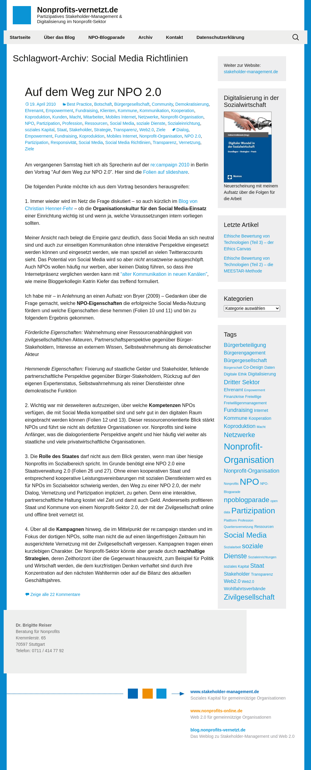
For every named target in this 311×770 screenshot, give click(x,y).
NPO (29, 123)
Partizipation (48, 123)
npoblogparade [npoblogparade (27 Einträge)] (246, 500)
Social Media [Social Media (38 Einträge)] (245, 535)
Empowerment (59, 110)
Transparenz (125, 129)
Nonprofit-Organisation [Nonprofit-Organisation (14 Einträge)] (251, 471)
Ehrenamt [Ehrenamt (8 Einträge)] (233, 389)
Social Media (122, 123)
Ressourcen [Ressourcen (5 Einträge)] (264, 527)
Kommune (127, 110)
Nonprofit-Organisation (182, 117)
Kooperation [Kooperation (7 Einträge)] (260, 418)
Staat (62, 129)
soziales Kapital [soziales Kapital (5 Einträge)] (236, 566)
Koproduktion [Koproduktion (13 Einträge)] (239, 426)
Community (162, 104)
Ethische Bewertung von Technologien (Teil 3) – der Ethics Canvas (249, 242)
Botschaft (103, 104)
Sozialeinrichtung (184, 123)
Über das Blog (59, 37)
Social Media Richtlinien (128, 142)
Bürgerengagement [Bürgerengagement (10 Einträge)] (244, 352)
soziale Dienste (150, 123)
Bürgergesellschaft (131, 104)
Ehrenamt (34, 110)
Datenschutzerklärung (220, 37)
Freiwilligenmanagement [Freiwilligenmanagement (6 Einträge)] (245, 403)
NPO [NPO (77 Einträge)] (249, 482)
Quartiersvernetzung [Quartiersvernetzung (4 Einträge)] (238, 527)
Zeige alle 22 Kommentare (55, 594)
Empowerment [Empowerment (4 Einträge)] (254, 390)
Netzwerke (148, 117)
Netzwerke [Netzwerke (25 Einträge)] (239, 435)
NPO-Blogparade (106, 37)
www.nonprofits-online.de (216, 710)
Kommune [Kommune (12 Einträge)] (236, 418)
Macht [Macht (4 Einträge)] (261, 427)
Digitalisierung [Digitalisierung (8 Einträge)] (262, 373)
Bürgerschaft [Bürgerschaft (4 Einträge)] (233, 367)
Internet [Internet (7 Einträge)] (261, 410)
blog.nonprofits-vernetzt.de (217, 729)
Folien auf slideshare (165, 172)
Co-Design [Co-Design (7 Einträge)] (253, 367)
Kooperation (182, 110)
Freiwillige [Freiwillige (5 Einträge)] (253, 397)
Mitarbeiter (93, 117)
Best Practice (79, 104)
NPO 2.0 (192, 136)
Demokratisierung (192, 104)
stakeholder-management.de (251, 71)
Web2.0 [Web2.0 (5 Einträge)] (248, 582)
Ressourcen (96, 123)
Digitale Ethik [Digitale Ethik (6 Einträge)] (235, 374)
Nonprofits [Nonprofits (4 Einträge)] (231, 483)
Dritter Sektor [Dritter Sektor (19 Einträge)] (242, 382)
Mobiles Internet (120, 117)
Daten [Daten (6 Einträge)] (269, 367)
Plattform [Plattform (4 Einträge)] (230, 520)
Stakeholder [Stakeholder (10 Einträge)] (237, 574)
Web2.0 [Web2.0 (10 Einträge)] (232, 581)
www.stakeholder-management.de (224, 691)
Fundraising (87, 110)
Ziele (161, 129)
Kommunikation (154, 110)
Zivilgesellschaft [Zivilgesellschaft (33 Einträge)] (249, 597)
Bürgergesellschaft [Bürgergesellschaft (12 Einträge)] (245, 360)
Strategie (102, 129)
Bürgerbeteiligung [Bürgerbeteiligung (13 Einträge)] (245, 345)
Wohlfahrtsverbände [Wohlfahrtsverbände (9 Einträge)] (244, 588)
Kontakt (174, 37)
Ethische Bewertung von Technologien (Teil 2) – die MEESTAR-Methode (248, 264)
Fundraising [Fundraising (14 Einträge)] (238, 410)
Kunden (59, 117)
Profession (72, 123)
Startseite (20, 37)
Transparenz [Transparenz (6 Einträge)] (262, 574)
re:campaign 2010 (169, 164)
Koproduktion (37, 117)
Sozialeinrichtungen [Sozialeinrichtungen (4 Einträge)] (262, 557)
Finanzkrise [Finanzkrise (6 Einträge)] (234, 396)
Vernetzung (189, 142)
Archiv (145, 37)
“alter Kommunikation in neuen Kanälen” (163, 274)
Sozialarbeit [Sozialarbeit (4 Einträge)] (232, 547)
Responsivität (63, 142)
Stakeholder (80, 129)
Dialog (182, 129)
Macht (75, 117)
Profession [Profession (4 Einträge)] (245, 520)
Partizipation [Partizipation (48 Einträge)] (253, 510)
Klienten (107, 110)
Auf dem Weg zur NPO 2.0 (93, 92)
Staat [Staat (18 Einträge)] (257, 565)
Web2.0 (146, 129)
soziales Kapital (39, 129)
